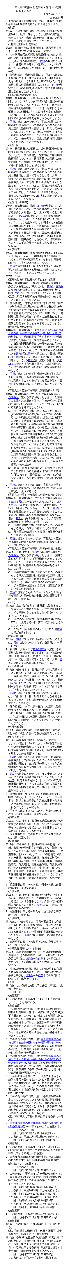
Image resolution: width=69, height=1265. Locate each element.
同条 (16, 642)
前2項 (49, 74)
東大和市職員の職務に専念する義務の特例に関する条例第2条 (34, 1059)
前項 (42, 61)
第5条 (16, 289)
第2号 (19, 518)
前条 (40, 205)
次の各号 (35, 393)
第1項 (13, 773)
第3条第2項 (39, 649)
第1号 (56, 508)
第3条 (22, 215)
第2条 (50, 286)
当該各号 (13, 397)
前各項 (13, 810)
